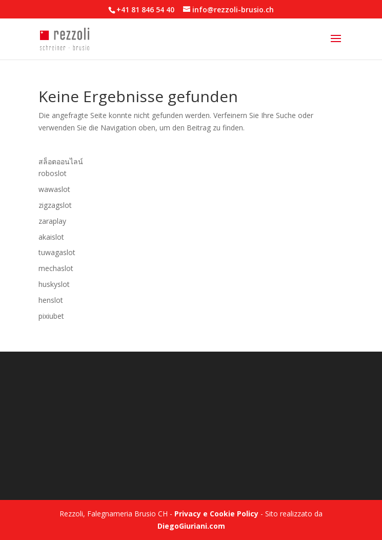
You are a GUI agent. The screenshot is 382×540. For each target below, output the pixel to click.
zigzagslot (55, 205)
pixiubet (51, 316)
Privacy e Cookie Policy (216, 513)
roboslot (52, 173)
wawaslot (54, 189)
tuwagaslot (56, 252)
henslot (50, 300)
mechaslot (55, 268)
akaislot (51, 237)
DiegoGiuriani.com (191, 526)
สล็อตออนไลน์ (60, 161)
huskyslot (54, 284)
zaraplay (52, 221)
